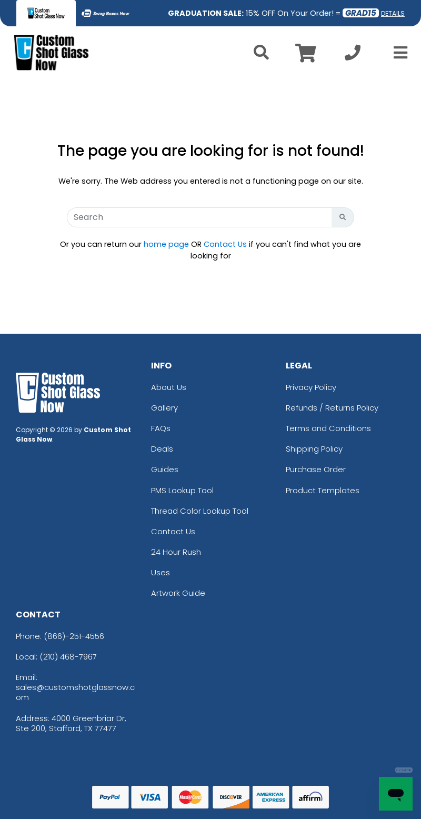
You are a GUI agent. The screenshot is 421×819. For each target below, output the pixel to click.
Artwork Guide (178, 592)
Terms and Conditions (328, 428)
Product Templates (322, 490)
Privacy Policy (311, 387)
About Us (168, 387)
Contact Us (225, 244)
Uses (160, 572)
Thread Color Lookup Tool (199, 510)
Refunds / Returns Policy (332, 407)
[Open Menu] (397, 52)
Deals (162, 448)
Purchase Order (316, 469)
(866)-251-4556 (74, 636)
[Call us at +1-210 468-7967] (352, 55)
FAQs (161, 428)
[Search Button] (343, 217)
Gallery (164, 407)
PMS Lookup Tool (182, 490)
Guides (164, 469)
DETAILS (393, 13)
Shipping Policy (314, 448)
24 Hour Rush (176, 551)
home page (166, 244)
